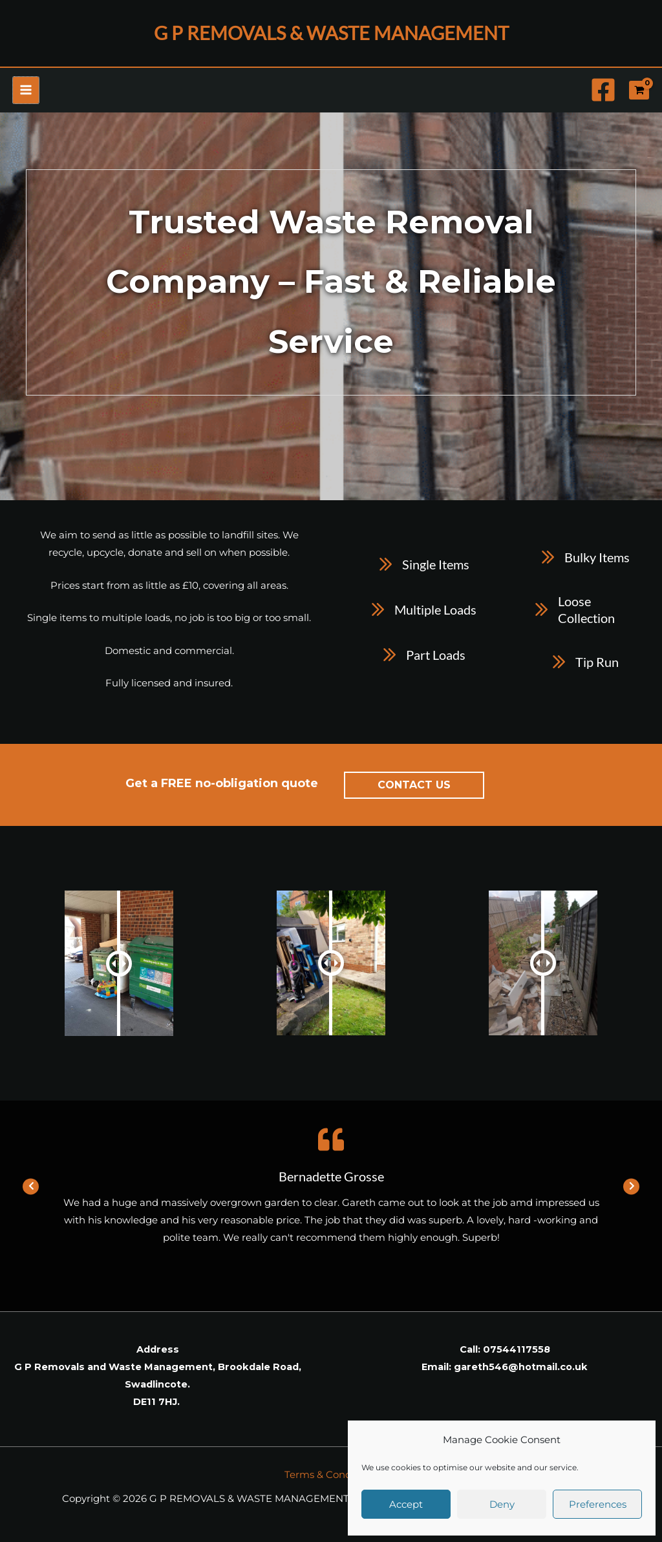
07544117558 (516, 1355)
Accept (406, 1504)
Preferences (597, 1504)
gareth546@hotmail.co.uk (521, 1372)
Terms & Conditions (331, 1480)
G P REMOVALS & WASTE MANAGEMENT (331, 35)
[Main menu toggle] (26, 96)
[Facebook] (603, 96)
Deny (502, 1504)
